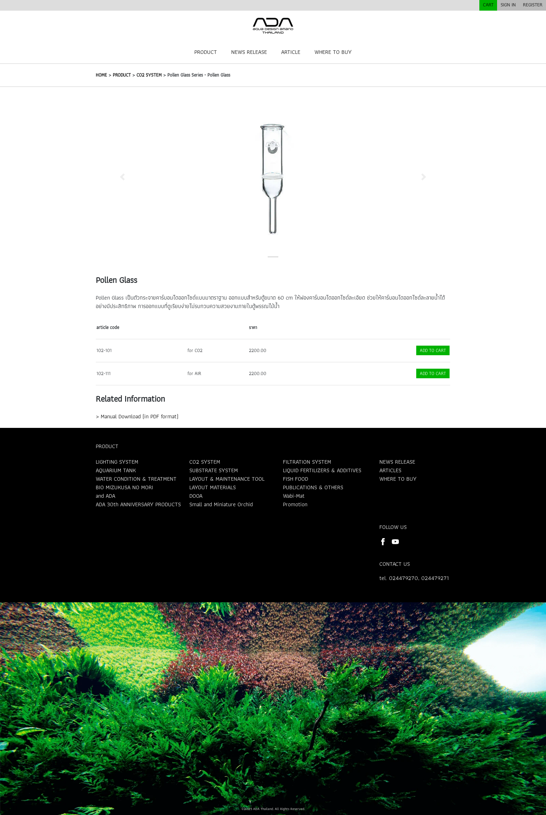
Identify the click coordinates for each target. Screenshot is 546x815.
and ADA (105, 495)
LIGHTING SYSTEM (117, 461)
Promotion (295, 504)
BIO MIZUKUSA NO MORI (124, 487)
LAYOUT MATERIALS (212, 487)
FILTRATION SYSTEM (307, 461)
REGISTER (532, 5)
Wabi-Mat (294, 495)
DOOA (195, 495)
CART (488, 5)
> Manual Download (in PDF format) (137, 416)
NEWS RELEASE (249, 52)
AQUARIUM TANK (116, 470)
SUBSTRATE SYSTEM (213, 470)
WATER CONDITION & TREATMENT (136, 478)
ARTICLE (290, 52)
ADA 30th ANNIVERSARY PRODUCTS (138, 504)
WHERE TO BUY (333, 52)
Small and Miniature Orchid (221, 504)
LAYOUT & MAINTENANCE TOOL (226, 478)
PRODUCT (205, 52)
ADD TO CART (433, 350)
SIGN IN (508, 5)
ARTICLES (390, 470)
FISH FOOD (295, 478)
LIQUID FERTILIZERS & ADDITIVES (322, 470)
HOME (101, 75)
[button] (122, 177)
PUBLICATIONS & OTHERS (313, 487)
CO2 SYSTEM (149, 75)
